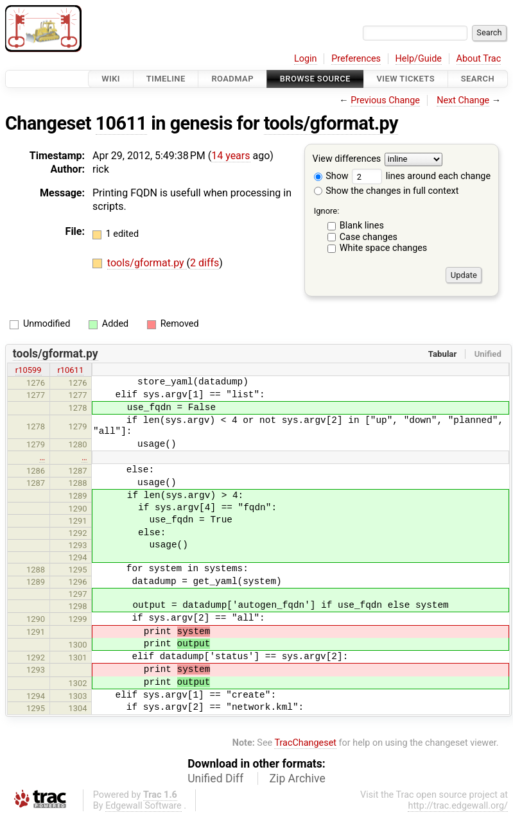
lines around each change (421, 176)
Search (477, 78)
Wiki (110, 78)
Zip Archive (298, 778)
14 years (230, 156)
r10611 (70, 370)
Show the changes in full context (386, 190)
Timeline (166, 78)
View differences (347, 159)
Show (331, 176)
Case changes (368, 237)
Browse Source (315, 78)
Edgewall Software (143, 805)
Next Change (463, 100)
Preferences (356, 58)
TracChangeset (305, 742)
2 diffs (204, 263)
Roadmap (232, 78)
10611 (121, 123)
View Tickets (406, 78)
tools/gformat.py (331, 123)
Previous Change (385, 100)
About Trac (478, 58)
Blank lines (362, 225)
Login (305, 58)
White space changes (384, 248)
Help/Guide (419, 58)
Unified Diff (215, 778)
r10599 (28, 370)
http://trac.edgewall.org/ (458, 805)
